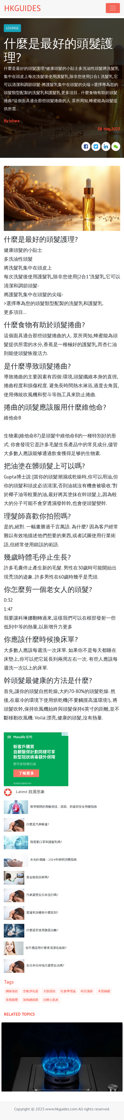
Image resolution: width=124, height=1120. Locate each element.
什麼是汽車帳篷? (37, 824)
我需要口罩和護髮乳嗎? (46, 842)
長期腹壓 (12, 1000)
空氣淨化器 (30, 991)
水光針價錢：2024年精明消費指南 (53, 859)
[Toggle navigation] (113, 8)
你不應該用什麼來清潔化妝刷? (46, 948)
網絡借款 (12, 991)
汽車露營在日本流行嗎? (42, 895)
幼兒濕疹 (87, 991)
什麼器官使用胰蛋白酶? (42, 930)
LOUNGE (12, 28)
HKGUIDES (22, 8)
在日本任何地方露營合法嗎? (45, 965)
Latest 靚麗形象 (30, 791)
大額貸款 (49, 991)
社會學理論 (68, 991)
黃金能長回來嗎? (37, 877)
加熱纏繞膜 (30, 1000)
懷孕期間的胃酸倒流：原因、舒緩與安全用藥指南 (63, 806)
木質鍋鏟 (104, 991)
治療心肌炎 (50, 1000)
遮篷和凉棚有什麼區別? (42, 912)
